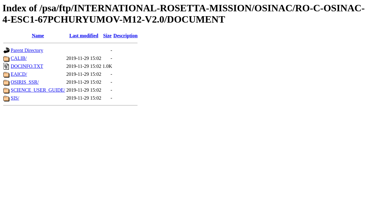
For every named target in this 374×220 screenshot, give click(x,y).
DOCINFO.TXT (27, 66)
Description (125, 35)
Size (107, 35)
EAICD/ (19, 74)
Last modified (83, 35)
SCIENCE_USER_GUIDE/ (38, 90)
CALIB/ (19, 58)
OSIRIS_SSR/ (25, 82)
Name (38, 35)
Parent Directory (27, 50)
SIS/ (15, 98)
